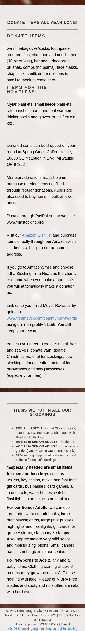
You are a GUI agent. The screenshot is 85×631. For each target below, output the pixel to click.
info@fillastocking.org (22, 629)
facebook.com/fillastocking (58, 629)
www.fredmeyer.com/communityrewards (42, 318)
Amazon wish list (36, 235)
